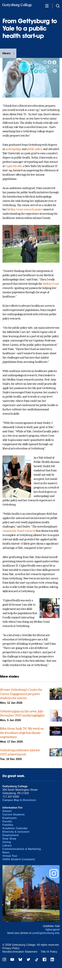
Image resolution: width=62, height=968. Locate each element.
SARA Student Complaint (18, 859)
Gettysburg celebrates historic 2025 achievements (20, 752)
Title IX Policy (49, 951)
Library (7, 845)
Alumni (7, 811)
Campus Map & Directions (19, 800)
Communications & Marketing (21, 849)
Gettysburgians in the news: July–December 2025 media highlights (22, 713)
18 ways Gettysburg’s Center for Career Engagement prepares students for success (21, 694)
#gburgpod (52, 929)
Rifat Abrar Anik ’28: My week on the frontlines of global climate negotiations (22, 732)
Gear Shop (9, 838)
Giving (6, 842)
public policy (34, 149)
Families (7, 824)
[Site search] (58, 5)
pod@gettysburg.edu (46, 933)
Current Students (13, 814)
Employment (10, 835)
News (6, 53)
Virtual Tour (10, 855)
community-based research (18, 530)
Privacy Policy (11, 948)
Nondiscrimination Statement (19, 951)
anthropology (13, 149)
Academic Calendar (15, 828)
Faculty (7, 821)
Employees (9, 818)
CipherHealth (13, 166)
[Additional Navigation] (47, 5)
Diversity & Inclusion (15, 831)
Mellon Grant (51, 283)
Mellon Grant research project (24, 209)
